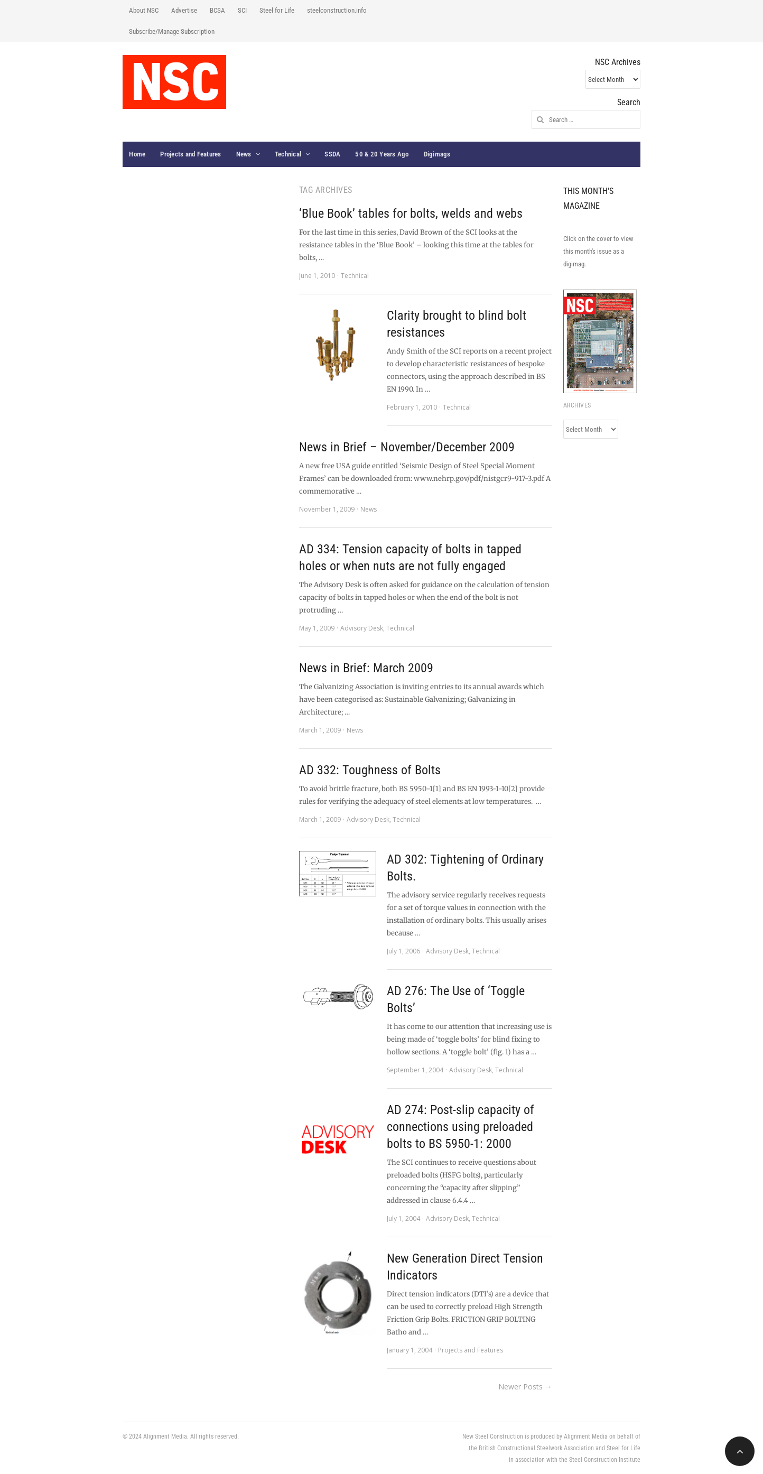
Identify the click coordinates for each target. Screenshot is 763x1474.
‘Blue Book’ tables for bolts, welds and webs (411, 213)
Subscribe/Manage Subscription (172, 31)
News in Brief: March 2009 (366, 668)
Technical (288, 154)
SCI (242, 10)
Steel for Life (276, 10)
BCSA (217, 10)
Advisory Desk (361, 628)
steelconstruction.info (337, 10)
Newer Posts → (525, 1387)
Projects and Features (190, 154)
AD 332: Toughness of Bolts (370, 770)
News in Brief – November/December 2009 (407, 447)
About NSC (144, 10)
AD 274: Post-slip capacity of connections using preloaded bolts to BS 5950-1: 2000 (460, 1126)
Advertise (184, 10)
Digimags (437, 154)
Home (137, 154)
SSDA (332, 154)
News (244, 154)
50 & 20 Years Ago (381, 154)
